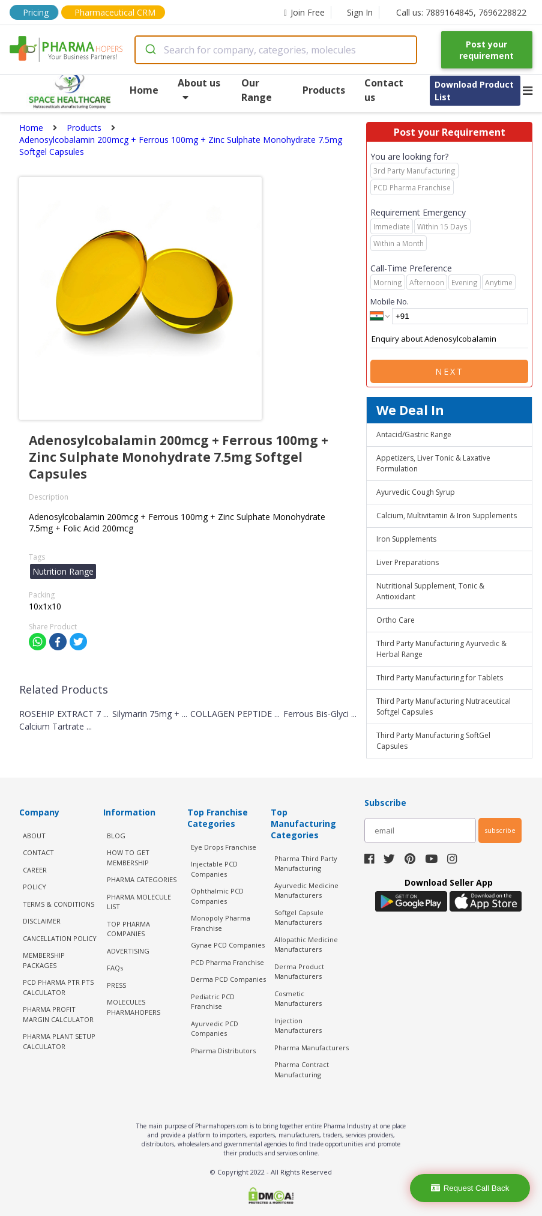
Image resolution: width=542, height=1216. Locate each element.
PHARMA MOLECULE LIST (139, 902)
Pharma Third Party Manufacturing (305, 863)
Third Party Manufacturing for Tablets (439, 678)
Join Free (304, 12)
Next (449, 371)
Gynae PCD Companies (228, 944)
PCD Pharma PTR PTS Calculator (58, 987)
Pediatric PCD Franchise (213, 1001)
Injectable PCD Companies (214, 869)
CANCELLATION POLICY (60, 938)
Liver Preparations (407, 562)
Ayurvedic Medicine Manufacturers (306, 890)
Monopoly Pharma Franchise (220, 923)
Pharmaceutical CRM (114, 12)
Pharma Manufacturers (311, 1047)
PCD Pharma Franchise (227, 962)
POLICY (34, 886)
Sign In (360, 12)
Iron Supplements (406, 539)
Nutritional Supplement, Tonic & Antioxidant (430, 591)
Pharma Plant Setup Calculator (59, 1041)
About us (199, 89)
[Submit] (150, 50)
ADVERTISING (128, 950)
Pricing (36, 12)
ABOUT (34, 835)
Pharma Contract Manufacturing (301, 1069)
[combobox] (275, 50)
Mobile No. (389, 301)
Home (144, 90)
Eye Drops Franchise (223, 847)
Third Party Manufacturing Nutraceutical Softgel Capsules (443, 706)
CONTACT (38, 852)
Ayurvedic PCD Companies (214, 1028)
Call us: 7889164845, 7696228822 (461, 12)
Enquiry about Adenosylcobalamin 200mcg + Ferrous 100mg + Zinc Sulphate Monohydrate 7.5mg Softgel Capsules (449, 339)
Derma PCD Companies (228, 979)
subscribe (500, 830)
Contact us (383, 90)
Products (324, 90)
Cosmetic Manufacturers (298, 998)
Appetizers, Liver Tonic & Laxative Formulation (433, 463)
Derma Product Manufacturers (299, 971)
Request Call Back (470, 1188)
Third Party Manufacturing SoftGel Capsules (433, 740)
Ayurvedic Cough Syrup (415, 492)
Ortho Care (395, 620)
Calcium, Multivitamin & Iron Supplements (446, 515)
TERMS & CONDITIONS (58, 904)
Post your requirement (486, 49)
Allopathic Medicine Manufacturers (306, 944)
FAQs (115, 967)
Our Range (256, 90)
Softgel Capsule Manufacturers (299, 917)
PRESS (116, 985)
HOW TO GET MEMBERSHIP (128, 857)
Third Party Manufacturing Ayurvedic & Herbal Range (441, 648)
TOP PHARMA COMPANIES (128, 929)
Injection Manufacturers (298, 1025)
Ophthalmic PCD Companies (217, 896)
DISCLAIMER (42, 920)
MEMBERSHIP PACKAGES (44, 960)
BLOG (116, 835)
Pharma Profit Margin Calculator (58, 1014)
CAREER (35, 869)
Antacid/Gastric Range (413, 434)
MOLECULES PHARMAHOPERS (133, 1007)
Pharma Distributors (223, 1050)
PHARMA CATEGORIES (141, 879)
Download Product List (474, 91)
